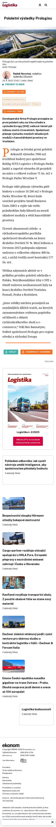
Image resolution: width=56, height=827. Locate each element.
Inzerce (5, 798)
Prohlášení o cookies (11, 788)
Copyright (6, 749)
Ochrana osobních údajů (13, 794)
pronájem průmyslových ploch (16, 104)
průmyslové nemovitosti (14, 99)
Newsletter (7, 780)
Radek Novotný (22, 73)
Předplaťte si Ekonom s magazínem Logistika (28, 441)
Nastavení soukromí (11, 791)
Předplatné (7, 773)
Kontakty (6, 767)
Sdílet (12, 352)
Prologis (12, 67)
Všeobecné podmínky (11, 783)
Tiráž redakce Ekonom (12, 770)
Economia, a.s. (29, 749)
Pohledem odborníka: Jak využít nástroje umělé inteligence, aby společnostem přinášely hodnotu (26, 464)
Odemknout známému (38, 352)
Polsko (36, 104)
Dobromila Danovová (35, 798)
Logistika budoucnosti (36, 709)
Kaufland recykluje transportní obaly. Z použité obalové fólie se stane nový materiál (27, 599)
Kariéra (5, 777)
